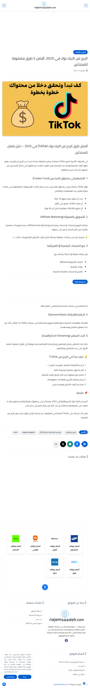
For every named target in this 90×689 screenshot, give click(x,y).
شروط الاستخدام (35, 615)
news (15, 432)
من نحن (38, 619)
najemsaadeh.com (60, 684)
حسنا (24, 677)
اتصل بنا (81, 666)
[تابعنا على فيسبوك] (66, 641)
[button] (77, 444)
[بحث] (4, 5)
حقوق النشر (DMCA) (33, 623)
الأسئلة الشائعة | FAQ (76, 670)
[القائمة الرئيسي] (86, 5)
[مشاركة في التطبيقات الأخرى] (56, 444)
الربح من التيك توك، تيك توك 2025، (50, 432)
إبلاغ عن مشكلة (78, 674)
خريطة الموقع (36, 611)
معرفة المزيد (10, 677)
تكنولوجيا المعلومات (28, 432)
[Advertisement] (45, 32)
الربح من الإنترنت (80, 52)
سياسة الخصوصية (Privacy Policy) (71, 662)
